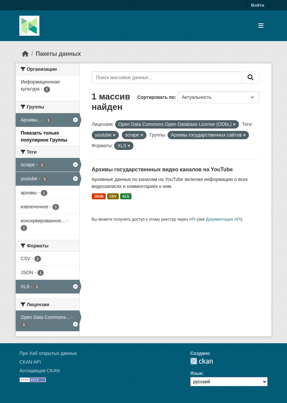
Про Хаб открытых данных (48, 353)
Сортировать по (156, 97)
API (192, 219)
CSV (112, 196)
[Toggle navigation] (261, 26)
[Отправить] (250, 77)
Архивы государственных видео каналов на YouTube (162, 169)
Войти (257, 5)
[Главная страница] (25, 53)
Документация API (223, 219)
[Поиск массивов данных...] (167, 77)
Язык (196, 373)
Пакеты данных (58, 53)
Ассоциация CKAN (39, 370)
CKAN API (30, 362)
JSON (98, 196)
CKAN (201, 361)
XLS (125, 196)
